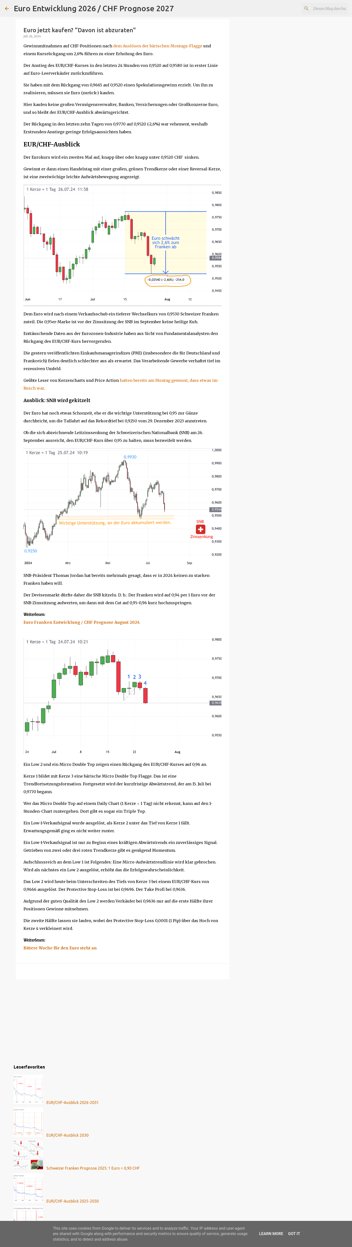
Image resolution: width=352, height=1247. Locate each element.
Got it (294, 1233)
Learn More (271, 1233)
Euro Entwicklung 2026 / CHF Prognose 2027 (94, 8)
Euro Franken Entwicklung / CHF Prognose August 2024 (81, 622)
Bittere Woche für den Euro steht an (60, 948)
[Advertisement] (122, 1021)
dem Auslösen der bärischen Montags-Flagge (157, 45)
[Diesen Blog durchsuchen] (322, 8)
